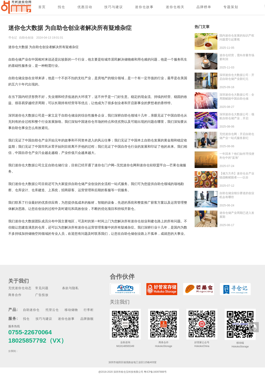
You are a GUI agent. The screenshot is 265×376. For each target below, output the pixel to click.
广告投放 (41, 295)
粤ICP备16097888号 (155, 371)
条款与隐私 (70, 288)
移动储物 (71, 310)
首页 (42, 7)
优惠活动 (84, 7)
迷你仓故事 (144, 7)
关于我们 (18, 281)
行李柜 (89, 310)
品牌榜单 (203, 7)
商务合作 (15, 295)
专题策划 (230, 7)
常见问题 (41, 288)
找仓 (61, 7)
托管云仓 (52, 310)
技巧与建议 (113, 7)
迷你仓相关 (175, 7)
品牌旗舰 (87, 318)
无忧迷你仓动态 (19, 288)
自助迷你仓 (31, 310)
